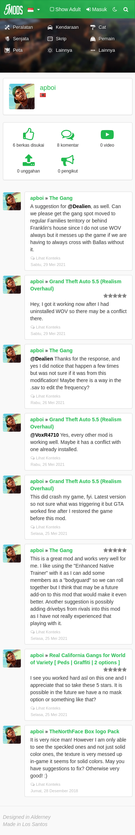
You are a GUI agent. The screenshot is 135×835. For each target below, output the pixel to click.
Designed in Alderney (27, 817)
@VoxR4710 (44, 435)
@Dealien (79, 206)
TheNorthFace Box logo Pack (84, 731)
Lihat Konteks (45, 258)
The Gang (61, 198)
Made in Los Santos (25, 824)
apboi (48, 87)
